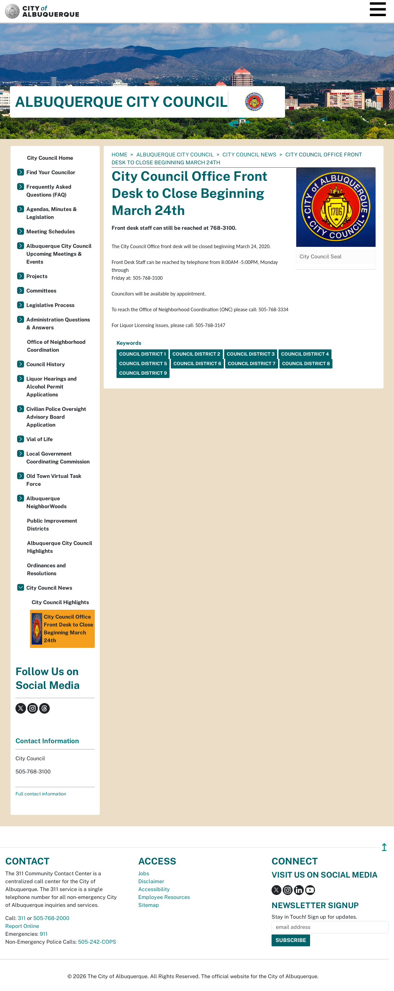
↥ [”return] (384, 847)
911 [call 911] (44, 934)
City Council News (249, 155)
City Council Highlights (60, 602)
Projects (36, 276)
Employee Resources (164, 897)
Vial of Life (39, 439)
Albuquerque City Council (175, 155)
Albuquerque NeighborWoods (46, 502)
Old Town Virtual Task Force (53, 480)
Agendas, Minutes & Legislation (51, 213)
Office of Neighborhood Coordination (56, 346)
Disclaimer (151, 881)
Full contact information (40, 793)
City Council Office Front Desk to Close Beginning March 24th (62, 629)
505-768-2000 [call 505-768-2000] (51, 918)
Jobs (143, 873)
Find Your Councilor (50, 172)
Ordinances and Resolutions (46, 569)
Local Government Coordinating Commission (58, 458)
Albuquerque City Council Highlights (59, 547)
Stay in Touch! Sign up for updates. (314, 917)
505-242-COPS (97, 942)
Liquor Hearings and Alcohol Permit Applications (51, 387)
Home (119, 155)
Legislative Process (50, 305)
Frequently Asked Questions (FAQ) (48, 191)
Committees (41, 291)
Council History (45, 364)
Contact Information (47, 741)
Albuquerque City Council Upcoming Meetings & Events (59, 254)
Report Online (22, 926)
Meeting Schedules (50, 231)
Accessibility (154, 889)
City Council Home (50, 158)
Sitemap (148, 905)
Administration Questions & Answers (58, 324)
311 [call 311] (22, 918)
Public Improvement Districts (52, 525)
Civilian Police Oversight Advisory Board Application (56, 417)
